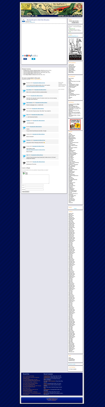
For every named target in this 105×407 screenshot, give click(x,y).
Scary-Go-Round (72, 185)
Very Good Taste (72, 199)
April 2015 (71, 257)
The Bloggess (71, 189)
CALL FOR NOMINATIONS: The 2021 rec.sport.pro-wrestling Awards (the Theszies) (31, 380)
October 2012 (71, 287)
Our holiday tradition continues (29, 74)
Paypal (75, 208)
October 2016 (71, 239)
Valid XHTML (49, 399)
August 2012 (71, 289)
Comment (24, 171)
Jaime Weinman (72, 67)
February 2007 (71, 351)
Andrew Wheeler (72, 135)
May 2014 (70, 268)
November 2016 (72, 238)
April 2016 (71, 245)
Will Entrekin (71, 71)
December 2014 (72, 261)
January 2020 (71, 222)
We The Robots (72, 200)
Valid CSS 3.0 (54, 399)
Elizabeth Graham (72, 66)
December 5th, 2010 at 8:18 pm (39, 120)
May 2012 (70, 292)
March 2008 (71, 342)
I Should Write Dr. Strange (74, 84)
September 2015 (72, 252)
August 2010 (71, 313)
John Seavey (71, 155)
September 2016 (72, 240)
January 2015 (71, 260)
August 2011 (71, 301)
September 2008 (72, 336)
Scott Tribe (71, 186)
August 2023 (71, 213)
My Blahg (70, 170)
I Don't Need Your (74, 107)
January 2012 (71, 296)
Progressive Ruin (72, 182)
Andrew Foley (71, 64)
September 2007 (72, 348)
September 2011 (72, 300)
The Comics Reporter (73, 190)
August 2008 (71, 337)
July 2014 (70, 266)
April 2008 (71, 341)
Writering (70, 97)
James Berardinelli (72, 154)
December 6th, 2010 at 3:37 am (39, 140)
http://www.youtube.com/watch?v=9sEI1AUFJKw (35, 149)
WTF (34, 22)
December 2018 (72, 227)
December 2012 (72, 285)
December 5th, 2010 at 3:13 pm (37, 95)
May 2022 (70, 214)
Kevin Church (71, 159)
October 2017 (71, 234)
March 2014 (71, 270)
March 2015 (71, 258)
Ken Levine (71, 158)
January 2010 (71, 320)
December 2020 (72, 218)
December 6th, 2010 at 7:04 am (38, 146)
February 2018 (71, 230)
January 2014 (71, 272)
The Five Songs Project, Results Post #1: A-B (32, 72)
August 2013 (71, 277)
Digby (70, 146)
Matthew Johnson (72, 70)
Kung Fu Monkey (72, 161)
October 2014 (71, 263)
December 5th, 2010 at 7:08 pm (37, 114)
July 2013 (70, 278)
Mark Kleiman (71, 168)
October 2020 (71, 219)
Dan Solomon (71, 65)
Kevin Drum (71, 160)
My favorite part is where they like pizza (38, 20)
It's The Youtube (72, 87)
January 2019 (71, 226)
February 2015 (71, 259)
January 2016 (71, 248)
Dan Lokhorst (29, 89)
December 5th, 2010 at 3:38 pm (41, 102)
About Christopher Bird (73, 106)
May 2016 (70, 244)
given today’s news (26, 388)
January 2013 (71, 284)
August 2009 (71, 325)
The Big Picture (72, 188)
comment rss (32, 79)
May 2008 (70, 340)
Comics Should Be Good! (73, 142)
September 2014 (72, 264)
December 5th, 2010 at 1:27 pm (39, 82)
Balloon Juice (71, 136)
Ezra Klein (71, 148)
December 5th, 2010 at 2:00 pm (40, 89)
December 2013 (72, 273)
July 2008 (70, 338)
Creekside (71, 143)
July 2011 (70, 302)
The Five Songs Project (28, 73)
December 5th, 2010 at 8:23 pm (36, 126)
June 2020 (71, 220)
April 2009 (71, 329)
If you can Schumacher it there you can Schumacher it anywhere (30, 390)
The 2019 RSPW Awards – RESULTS (30, 391)
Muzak (31, 22)
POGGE (70, 181)
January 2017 (71, 236)
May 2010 (70, 316)
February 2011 (71, 307)
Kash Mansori (71, 157)
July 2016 (70, 242)
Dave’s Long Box (72, 144)
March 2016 (71, 246)
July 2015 (70, 254)
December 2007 (72, 345)
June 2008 (71, 339)
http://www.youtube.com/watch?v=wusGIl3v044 (35, 86)
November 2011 (72, 298)
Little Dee (70, 167)
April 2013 (71, 281)
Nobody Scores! (72, 171)
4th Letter (70, 134)
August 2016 (71, 241)
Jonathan (28, 120)
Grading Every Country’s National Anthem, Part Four (34, 70)
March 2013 (71, 282)
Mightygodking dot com (53, 398)
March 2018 (71, 229)
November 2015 (72, 250)
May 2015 (70, 256)
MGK (30, 21)
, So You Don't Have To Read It (74, 113)
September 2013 (72, 276)
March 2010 (71, 318)
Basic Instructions (72, 137)
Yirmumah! (71, 202)
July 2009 (70, 326)
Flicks (70, 82)
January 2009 (71, 332)
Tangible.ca (71, 187)
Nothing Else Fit (72, 90)
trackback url (39, 79)
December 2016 (72, 237)
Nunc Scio (71, 173)
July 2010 (70, 314)
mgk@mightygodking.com (73, 36)
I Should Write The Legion (74, 85)
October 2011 (71, 299)
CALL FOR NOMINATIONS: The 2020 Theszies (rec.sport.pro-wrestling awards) (32, 386)
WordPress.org (71, 360)
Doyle (27, 114)
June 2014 (71, 267)
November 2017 (72, 233)
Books (70, 79)
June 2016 (71, 243)
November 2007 (72, 346)
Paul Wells (71, 177)
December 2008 (72, 333)
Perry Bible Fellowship (73, 179)
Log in (70, 357)
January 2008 (71, 344)
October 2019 (71, 224)
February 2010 (71, 319)
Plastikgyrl (71, 180)
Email (23, 189)
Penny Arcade (71, 178)
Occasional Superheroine (73, 175)
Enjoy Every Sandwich (73, 147)
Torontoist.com (71, 198)
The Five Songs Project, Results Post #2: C (32, 71)
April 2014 (71, 269)
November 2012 (72, 286)
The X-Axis (71, 197)
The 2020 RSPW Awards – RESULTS (30, 382)
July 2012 (70, 290)
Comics (70, 80)
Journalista (71, 156)
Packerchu (28, 140)
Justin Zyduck (71, 68)
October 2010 (71, 311)
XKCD (70, 201)
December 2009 (72, 321)
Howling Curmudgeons (73, 153)
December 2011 (72, 297)
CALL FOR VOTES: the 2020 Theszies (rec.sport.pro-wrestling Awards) (30, 384)
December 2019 (72, 223)
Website (23, 191)
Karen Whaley (71, 69)
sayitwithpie (71, 183)
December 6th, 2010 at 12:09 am (39, 134)
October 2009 (71, 323)
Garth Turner (71, 151)
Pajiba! (70, 176)
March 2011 (71, 306)
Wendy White (71, 72)
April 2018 (71, 228)
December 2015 (72, 249)
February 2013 (71, 283)
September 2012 (72, 288)
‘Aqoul (70, 133)
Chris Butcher (71, 140)
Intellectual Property (72, 86)
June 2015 (71, 255)
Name (23, 186)
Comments (72, 359)
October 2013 (71, 275)
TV (69, 96)
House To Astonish (72, 152)
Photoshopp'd (71, 91)
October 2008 (71, 335)
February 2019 (71, 225)
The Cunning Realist (72, 191)
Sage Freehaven (29, 102)
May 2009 (70, 328)
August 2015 (71, 253)
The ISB (70, 192)
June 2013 (71, 279)
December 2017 (72, 232)
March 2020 (71, 221)
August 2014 (71, 265)
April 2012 (71, 293)
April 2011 (71, 305)
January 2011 (71, 308)
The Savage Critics (72, 195)
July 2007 (70, 350)
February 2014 (71, 271)
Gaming (70, 83)
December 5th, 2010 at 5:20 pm (38, 108)
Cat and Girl (71, 139)
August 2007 (71, 349)
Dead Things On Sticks (73, 145)
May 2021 (70, 216)
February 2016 (71, 247)
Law (69, 88)
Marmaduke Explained (73, 169)
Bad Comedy (71, 78)
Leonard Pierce (71, 163)
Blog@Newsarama (72, 138)
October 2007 (71, 347)
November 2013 (72, 274)
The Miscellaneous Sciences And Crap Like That (74, 95)
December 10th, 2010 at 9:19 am (39, 161)
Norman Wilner (71, 172)
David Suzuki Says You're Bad (74, 81)
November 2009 (72, 322)
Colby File (70, 141)
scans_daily (71, 184)
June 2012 (71, 291)
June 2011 (71, 303)
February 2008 (71, 343)
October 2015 (71, 251)
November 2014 (72, 262)
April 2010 (71, 317)
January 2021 (71, 217)
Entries (71, 358)
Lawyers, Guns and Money (74, 162)
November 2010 (72, 310)
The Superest (71, 196)
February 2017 (71, 235)
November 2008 (72, 334)
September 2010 (72, 312)
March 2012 (71, 294)
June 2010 (71, 315)
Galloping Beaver (72, 150)
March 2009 (71, 330)
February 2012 (71, 295)
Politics (70, 92)
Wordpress (54, 400)
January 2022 (71, 215)
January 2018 (71, 231)
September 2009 (72, 324)
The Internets (71, 93)
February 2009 (71, 331)
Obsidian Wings (72, 174)
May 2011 (70, 304)
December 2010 (72, 309)
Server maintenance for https (28, 376)
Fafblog (70, 149)
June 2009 (71, 327)
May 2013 (70, 280)
